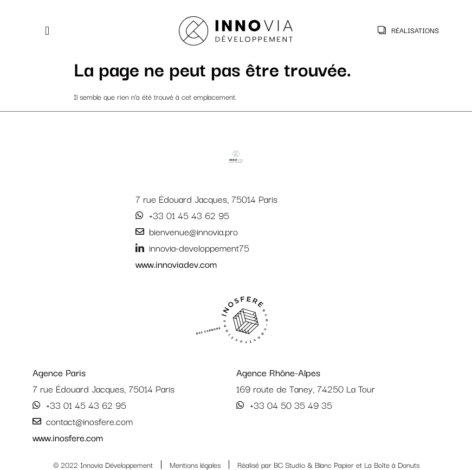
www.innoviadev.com (176, 263)
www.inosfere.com (68, 437)
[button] (47, 31)
